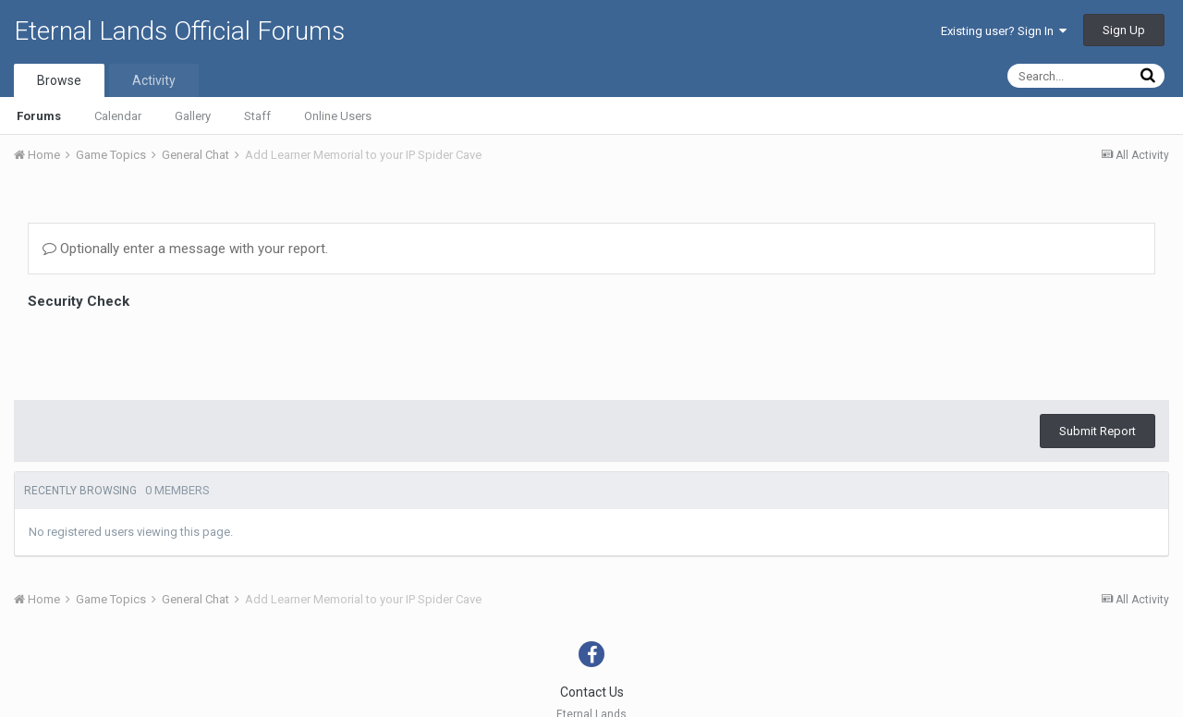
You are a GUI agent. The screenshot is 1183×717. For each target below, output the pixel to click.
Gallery (193, 116)
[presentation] (168, 350)
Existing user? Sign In (1004, 31)
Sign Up (1124, 30)
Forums (39, 116)
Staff (257, 116)
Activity (154, 80)
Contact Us (592, 692)
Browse (59, 80)
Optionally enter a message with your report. (185, 248)
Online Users (338, 116)
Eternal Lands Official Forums (179, 31)
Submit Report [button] (1097, 431)
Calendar (117, 116)
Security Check (78, 301)
